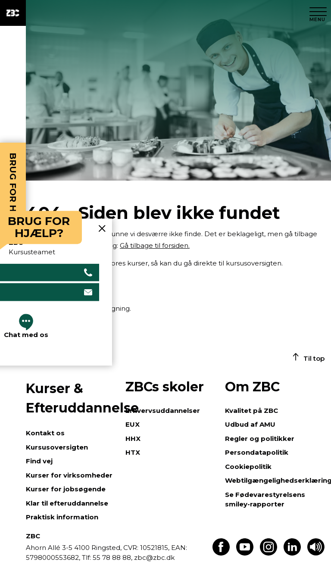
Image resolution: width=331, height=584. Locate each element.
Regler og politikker (259, 438)
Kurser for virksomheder (69, 475)
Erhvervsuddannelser (162, 410)
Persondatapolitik (256, 452)
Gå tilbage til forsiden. (155, 245)
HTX (132, 452)
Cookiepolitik (248, 466)
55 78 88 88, (112, 557)
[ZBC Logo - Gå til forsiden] (13, 13)
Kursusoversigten (57, 447)
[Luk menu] (318, 13)
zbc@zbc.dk (154, 557)
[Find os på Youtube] (244, 553)
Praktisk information (62, 517)
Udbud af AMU (250, 424)
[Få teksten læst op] (316, 553)
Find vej (39, 461)
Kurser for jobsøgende (66, 489)
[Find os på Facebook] (221, 553)
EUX (132, 424)
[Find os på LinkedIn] (292, 553)
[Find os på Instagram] (268, 553)
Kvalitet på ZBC (251, 410)
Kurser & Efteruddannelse (71, 398)
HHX (133, 438)
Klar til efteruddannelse (67, 503)
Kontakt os (45, 433)
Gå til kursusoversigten (62, 285)
